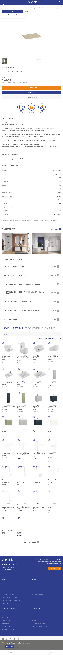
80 (8, 71)
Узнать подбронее (26, 643)
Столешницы (45, 8)
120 (17, 71)
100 (12, 71)
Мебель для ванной (34, 8)
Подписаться (55, 568)
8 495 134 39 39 (9, 565)
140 (22, 71)
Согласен (9, 647)
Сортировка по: (43, 338)
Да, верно (12, 11)
